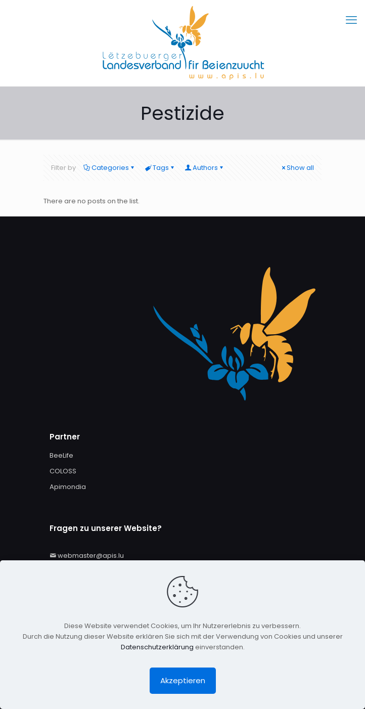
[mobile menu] (351, 20)
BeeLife (61, 455)
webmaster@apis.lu (91, 555)
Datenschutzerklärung (157, 647)
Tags (160, 167)
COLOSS (63, 471)
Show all (297, 167)
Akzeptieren (182, 680)
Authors (204, 167)
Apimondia (68, 487)
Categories (109, 167)
